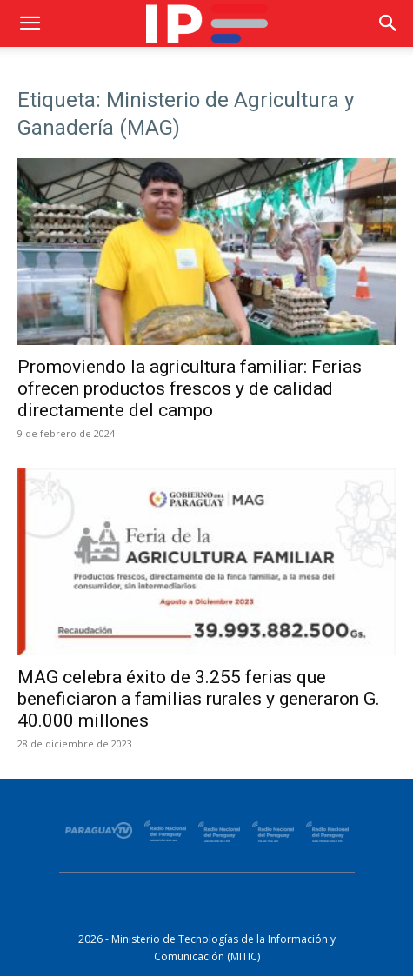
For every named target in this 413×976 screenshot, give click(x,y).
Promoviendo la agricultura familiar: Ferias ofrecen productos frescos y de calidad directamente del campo (189, 388)
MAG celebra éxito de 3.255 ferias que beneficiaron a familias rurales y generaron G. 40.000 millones (198, 699)
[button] (29, 23)
